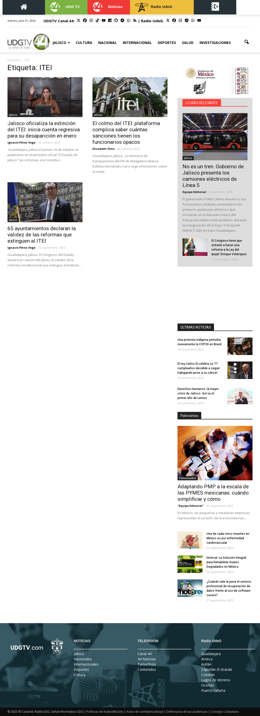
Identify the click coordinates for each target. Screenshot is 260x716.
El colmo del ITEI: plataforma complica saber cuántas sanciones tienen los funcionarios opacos (126, 132)
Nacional (107, 42)
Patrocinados (187, 478)
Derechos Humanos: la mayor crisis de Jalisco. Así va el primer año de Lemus (198, 393)
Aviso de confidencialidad (144, 712)
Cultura (84, 42)
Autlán (206, 664)
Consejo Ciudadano (225, 712)
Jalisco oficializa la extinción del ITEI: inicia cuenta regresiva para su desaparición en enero (44, 129)
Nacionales (83, 659)
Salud (188, 42)
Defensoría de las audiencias (187, 712)
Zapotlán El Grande (216, 669)
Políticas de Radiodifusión (104, 712)
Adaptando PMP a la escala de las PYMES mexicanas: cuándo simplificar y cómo (213, 493)
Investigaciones (215, 42)
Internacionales (86, 664)
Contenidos (147, 669)
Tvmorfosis (147, 664)
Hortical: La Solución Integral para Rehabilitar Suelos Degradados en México (226, 562)
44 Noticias (147, 659)
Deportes (167, 42)
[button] (246, 42)
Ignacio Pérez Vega (22, 142)
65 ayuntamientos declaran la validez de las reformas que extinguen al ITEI (42, 234)
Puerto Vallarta (213, 690)
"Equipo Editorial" (191, 506)
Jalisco (61, 42)
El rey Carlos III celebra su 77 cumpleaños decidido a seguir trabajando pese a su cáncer (199, 368)
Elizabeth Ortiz (103, 149)
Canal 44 (145, 653)
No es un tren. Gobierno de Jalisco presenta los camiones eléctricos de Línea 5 (213, 176)
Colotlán (208, 674)
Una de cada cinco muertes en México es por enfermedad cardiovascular (227, 538)
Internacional (137, 42)
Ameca (206, 659)
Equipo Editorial (194, 192)
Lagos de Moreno (215, 680)
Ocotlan (207, 685)
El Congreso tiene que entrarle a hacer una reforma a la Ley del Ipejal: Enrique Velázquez (229, 247)
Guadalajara (211, 653)
